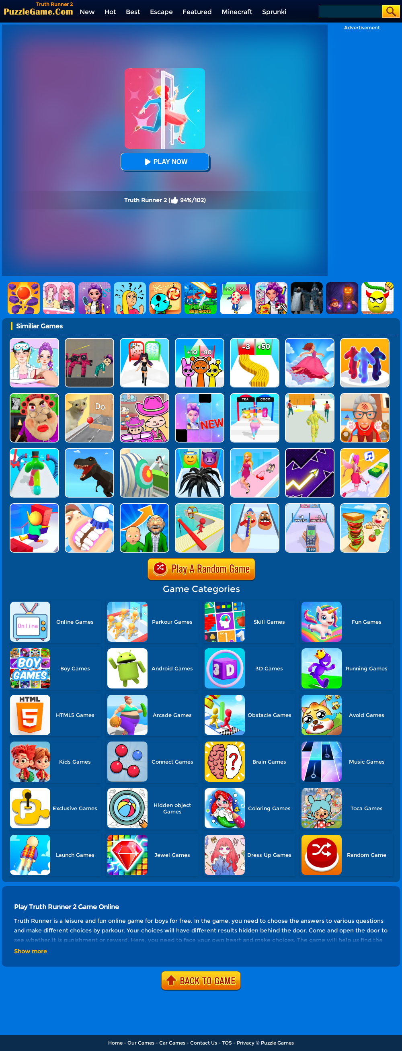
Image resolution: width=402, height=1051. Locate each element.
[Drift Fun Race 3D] (199, 506)
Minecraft (237, 12)
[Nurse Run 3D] (144, 451)
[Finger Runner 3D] (254, 506)
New (87, 12)
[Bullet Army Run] (254, 341)
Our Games (140, 1043)
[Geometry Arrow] (309, 451)
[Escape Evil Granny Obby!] (34, 396)
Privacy (245, 1043)
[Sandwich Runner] (365, 506)
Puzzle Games (277, 1043)
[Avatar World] (144, 396)
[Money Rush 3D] (365, 451)
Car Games (172, 1043)
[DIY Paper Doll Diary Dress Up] (34, 341)
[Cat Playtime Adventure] (365, 396)
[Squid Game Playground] (89, 341)
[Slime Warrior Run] (309, 396)
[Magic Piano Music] (199, 396)
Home (115, 1043)
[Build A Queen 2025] (144, 341)
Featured (197, 12)
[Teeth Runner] (89, 506)
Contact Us (203, 1043)
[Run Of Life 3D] (144, 506)
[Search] (350, 11)
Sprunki (274, 12)
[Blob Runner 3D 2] (34, 451)
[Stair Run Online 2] (34, 506)
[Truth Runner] (254, 396)
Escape (161, 12)
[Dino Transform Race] (89, 451)
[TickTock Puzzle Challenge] (89, 396)
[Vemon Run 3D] (199, 451)
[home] (38, 11)
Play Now (164, 162)
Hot (110, 12)
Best (133, 12)
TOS (227, 1043)
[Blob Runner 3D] (365, 341)
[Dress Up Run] (254, 451)
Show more (30, 951)
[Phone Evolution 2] (309, 506)
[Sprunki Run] (199, 341)
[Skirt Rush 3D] (309, 341)
